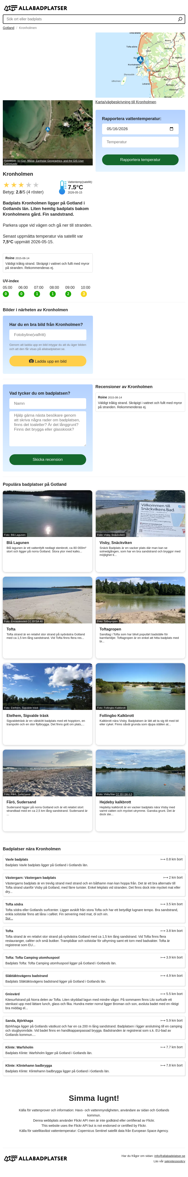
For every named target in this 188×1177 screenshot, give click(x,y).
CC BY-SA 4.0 (124, 794)
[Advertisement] (48, 65)
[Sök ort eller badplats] (180, 19)
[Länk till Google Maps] (140, 68)
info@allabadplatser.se (169, 1156)
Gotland (8, 28)
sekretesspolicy (174, 1161)
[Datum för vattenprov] (140, 129)
